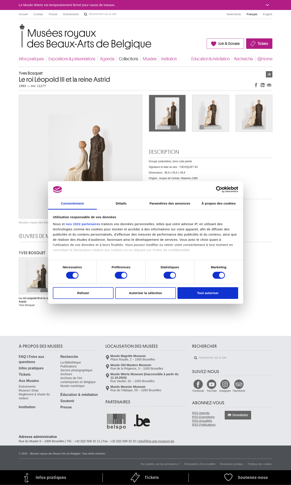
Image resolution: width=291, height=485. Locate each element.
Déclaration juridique (231, 463)
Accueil (23, 14)
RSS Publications (204, 424)
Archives (66, 374)
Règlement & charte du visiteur (34, 396)
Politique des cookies (260, 463)
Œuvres (269, 74)
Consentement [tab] (72, 203)
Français (252, 14)
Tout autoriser (208, 293)
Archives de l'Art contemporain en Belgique (78, 380)
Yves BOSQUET (32, 253)
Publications (68, 366)
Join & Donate (229, 44)
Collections (128, 59)
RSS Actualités (202, 421)
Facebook (198, 390)
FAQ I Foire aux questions (31, 359)
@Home (264, 59)
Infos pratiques (31, 59)
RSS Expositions (203, 417)
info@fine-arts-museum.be (156, 441)
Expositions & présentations (72, 59)
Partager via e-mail (269, 85)
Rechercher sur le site (85, 14)
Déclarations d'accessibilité (200, 463)
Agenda (107, 59)
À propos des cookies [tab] (219, 203)
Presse (53, 14)
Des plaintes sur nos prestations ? (160, 463)
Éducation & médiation (210, 59)
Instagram (225, 390)
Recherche (243, 59)
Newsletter (240, 415)
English (267, 14)
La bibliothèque (70, 362)
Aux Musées (29, 381)
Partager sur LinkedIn (262, 85)
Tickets (263, 44)
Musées (150, 59)
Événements (71, 14)
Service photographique (76, 370)
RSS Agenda (201, 413)
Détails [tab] (121, 203)
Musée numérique (72, 386)
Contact (38, 14)
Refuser (83, 293)
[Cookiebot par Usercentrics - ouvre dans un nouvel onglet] (219, 189)
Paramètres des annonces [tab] (170, 203)
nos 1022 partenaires (83, 224)
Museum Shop (28, 390)
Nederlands (234, 14)
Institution (169, 59)
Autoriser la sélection (145, 293)
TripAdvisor (238, 390)
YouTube (211, 390)
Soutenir (67, 401)
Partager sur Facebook (256, 85)
